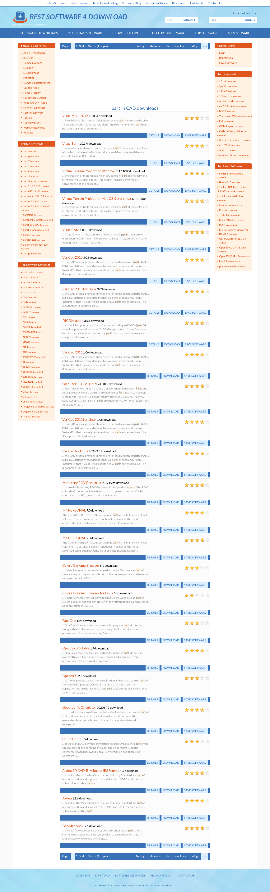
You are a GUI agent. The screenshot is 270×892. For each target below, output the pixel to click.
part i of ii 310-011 (38, 196)
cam (29, 351)
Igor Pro (228, 86)
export (31, 336)
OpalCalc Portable (76, 648)
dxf (29, 316)
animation (33, 401)
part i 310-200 (36, 191)
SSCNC (227, 91)
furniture (32, 306)
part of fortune (35, 201)
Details (152, 135)
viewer (31, 341)
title (167, 46)
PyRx (226, 121)
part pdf (32, 253)
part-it (31, 176)
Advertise (82, 875)
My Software (239, 33)
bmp (30, 321)
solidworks (33, 287)
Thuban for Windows (235, 116)
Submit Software (157, 3)
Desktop (28, 67)
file (29, 346)
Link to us (102, 875)
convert (31, 366)
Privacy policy (162, 875)
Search (248, 19)
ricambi (31, 416)
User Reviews (80, 3)
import (31, 311)
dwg (30, 296)
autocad (32, 282)
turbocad (32, 376)
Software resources (130, 875)
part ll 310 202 (36, 229)
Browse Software (127, 33)
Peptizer (228, 210)
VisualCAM (70, 230)
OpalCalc (69, 620)
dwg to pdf (33, 331)
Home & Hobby (32, 92)
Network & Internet (34, 107)
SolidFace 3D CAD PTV (79, 384)
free (29, 292)
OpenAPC (69, 676)
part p (31, 156)
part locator (34, 239)
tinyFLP (227, 150)
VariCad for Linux (75, 451)
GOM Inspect (231, 126)
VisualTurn (70, 143)
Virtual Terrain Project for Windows (89, 171)
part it (31, 171)
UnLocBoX (70, 739)
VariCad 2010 (72, 257)
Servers (27, 117)
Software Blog (131, 3)
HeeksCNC (229, 182)
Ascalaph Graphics (234, 155)
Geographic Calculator (79, 707)
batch (30, 391)
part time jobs (35, 181)
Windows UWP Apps (35, 102)
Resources (179, 3)
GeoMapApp (72, 826)
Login (222, 52)
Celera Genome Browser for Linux (87, 593)
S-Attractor (230, 96)
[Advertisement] (89, 76)
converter (33, 386)
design (31, 277)
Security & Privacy (33, 112)
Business (28, 57)
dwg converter (35, 411)
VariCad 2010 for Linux (79, 289)
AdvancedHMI (231, 101)
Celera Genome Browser (80, 565)
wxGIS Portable (232, 106)
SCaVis (227, 81)
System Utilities (32, 122)
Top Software (206, 33)
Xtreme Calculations (234, 140)
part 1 (31, 166)
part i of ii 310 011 (38, 219)
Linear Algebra (231, 219)
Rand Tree (229, 261)
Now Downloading (105, 3)
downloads (180, 46)
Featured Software (168, 33)
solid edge (33, 272)
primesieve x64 (232, 266)
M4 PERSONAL (74, 510)
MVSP (227, 111)
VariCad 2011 (72, 352)
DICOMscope (72, 320)
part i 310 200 (35, 224)
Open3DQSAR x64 (234, 256)
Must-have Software (85, 33)
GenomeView (231, 205)
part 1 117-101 (36, 186)
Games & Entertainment (36, 82)
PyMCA (228, 224)
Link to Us (196, 3)
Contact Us (215, 3)
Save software (195, 135)
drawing (32, 326)
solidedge (33, 371)
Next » (92, 46)
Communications (32, 62)
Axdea (67, 798)
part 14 (31, 234)
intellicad (32, 381)
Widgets (28, 132)
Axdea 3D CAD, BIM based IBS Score (89, 770)
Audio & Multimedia (34, 52)
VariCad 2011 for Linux (79, 419)
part (30, 151)
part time (32, 214)
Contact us (186, 875)
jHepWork (229, 145)
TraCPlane (229, 214)
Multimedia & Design (35, 97)
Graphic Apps (31, 87)
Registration (226, 57)
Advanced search (243, 13)
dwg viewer (34, 356)
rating (194, 46)
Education (29, 77)
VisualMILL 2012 (75, 116)
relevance (155, 46)
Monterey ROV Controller (82, 482)
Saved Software (228, 62)
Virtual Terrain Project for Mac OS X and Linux (96, 198)
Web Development (34, 127)
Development (31, 72)
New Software (56, 3)
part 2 (31, 161)
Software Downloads (39, 33)
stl (29, 361)
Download (171, 135)
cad (29, 301)
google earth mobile (38, 406)
